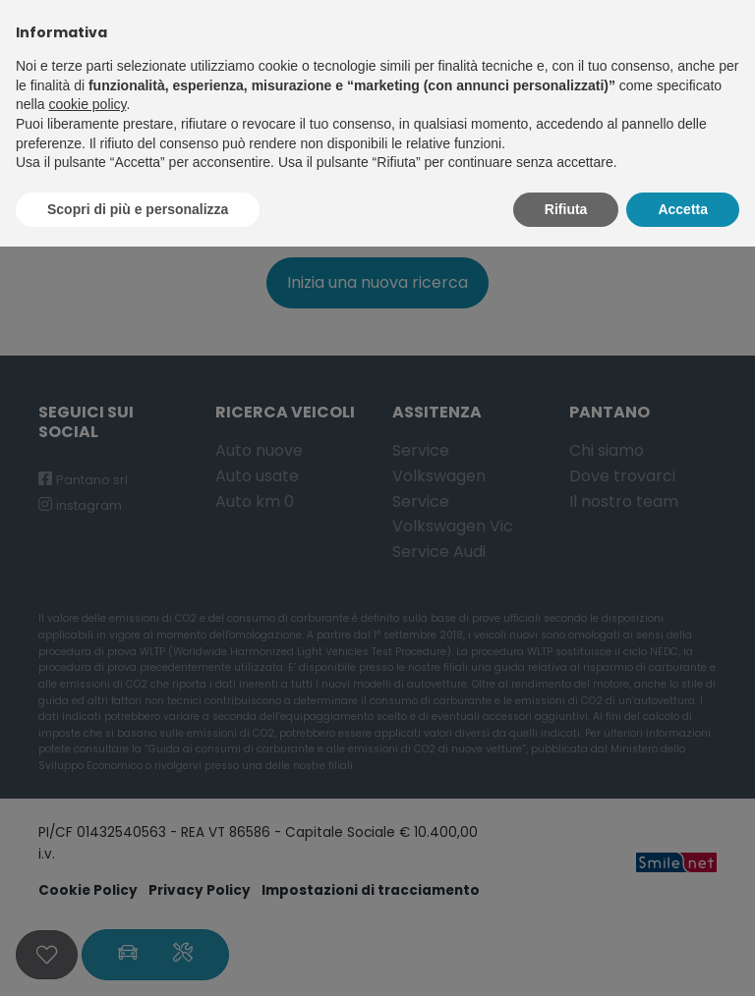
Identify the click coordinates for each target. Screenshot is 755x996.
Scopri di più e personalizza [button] (137, 209)
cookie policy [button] (87, 104)
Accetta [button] (683, 209)
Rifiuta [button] (566, 209)
